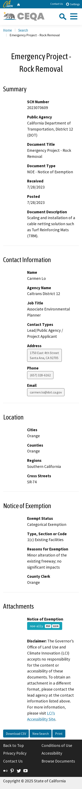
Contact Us (56, 4)
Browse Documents (58, 761)
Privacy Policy (14, 753)
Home (7, 30)
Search (23, 30)
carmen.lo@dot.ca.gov (46, 392)
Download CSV (16, 733)
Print (59, 733)
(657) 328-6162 (40, 375)
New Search (40, 733)
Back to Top (13, 745)
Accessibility (52, 753)
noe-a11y (44, 626)
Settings (73, 4)
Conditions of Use (57, 745)
